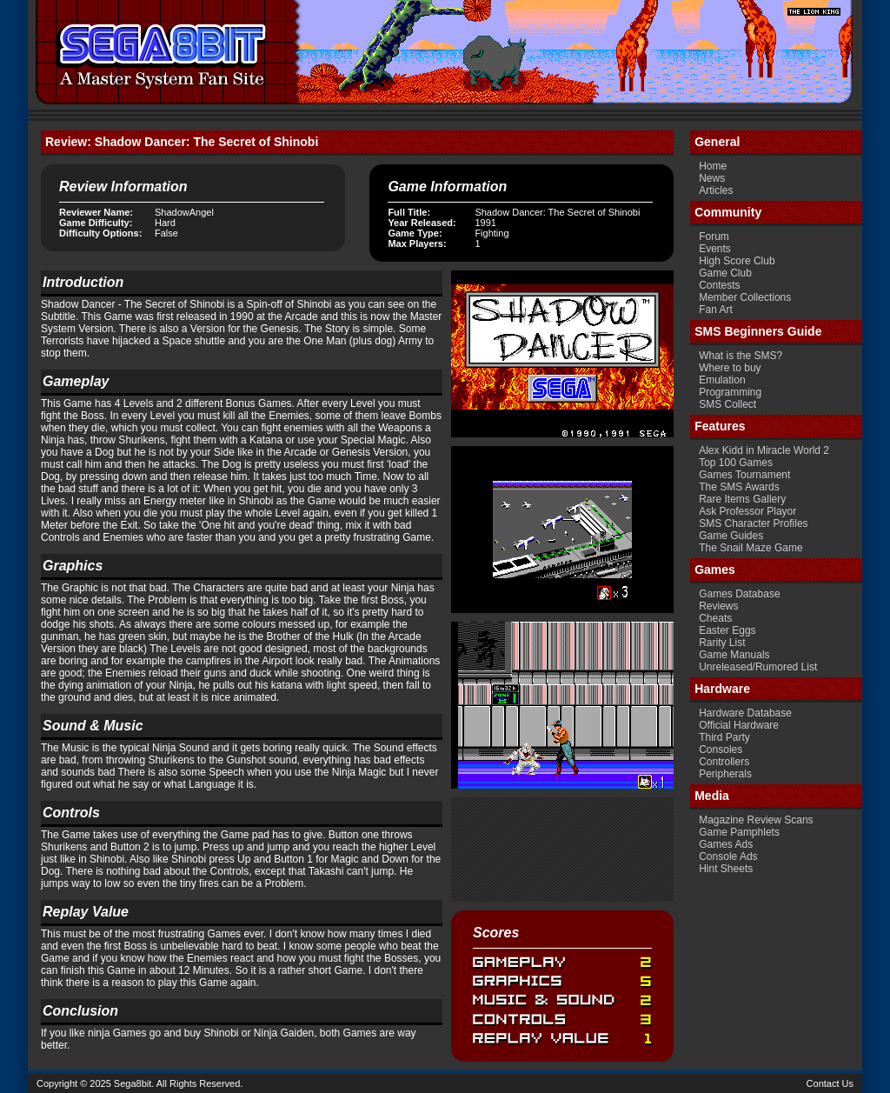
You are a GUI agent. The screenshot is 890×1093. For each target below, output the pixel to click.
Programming (730, 392)
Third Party (724, 737)
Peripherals (725, 774)
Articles (716, 190)
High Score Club (736, 261)
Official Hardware (739, 725)
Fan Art (716, 309)
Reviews (718, 606)
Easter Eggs (727, 630)
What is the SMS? (740, 356)
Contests (719, 285)
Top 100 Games (736, 463)
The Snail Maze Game (750, 548)
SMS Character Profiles (753, 523)
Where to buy (729, 368)
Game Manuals (734, 655)
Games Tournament (744, 475)
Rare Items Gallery (742, 499)
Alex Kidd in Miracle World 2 (764, 450)
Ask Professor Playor (747, 511)
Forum (714, 236)
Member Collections (745, 297)
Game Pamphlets (739, 832)
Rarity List (722, 642)
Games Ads (726, 844)
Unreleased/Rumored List (758, 667)
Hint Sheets (726, 869)
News (712, 178)
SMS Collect (727, 404)
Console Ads (728, 856)
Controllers (724, 762)
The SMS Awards (739, 487)
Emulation (722, 380)
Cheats (715, 618)
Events (715, 249)
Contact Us (830, 1083)
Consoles (720, 749)
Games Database (739, 594)
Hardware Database (745, 713)
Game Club (725, 273)
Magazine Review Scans (756, 820)
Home (713, 166)
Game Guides (731, 536)
